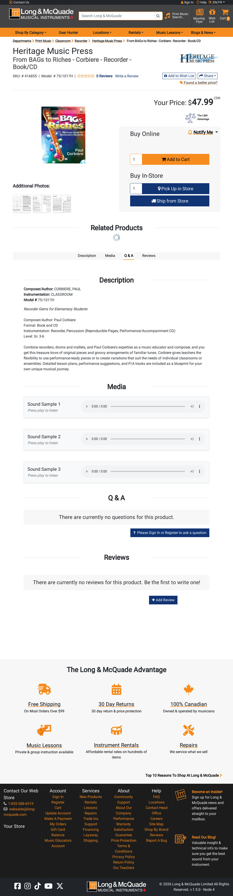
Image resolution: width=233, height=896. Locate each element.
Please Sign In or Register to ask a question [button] (169, 533)
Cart (58, 808)
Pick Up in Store (175, 188)
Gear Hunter (68, 32)
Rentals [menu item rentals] (135, 32)
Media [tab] (110, 255)
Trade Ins (90, 818)
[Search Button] (158, 16)
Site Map (156, 824)
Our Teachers (123, 868)
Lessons (90, 808)
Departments (22, 41)
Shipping (91, 840)
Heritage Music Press (107, 41)
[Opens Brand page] (198, 58)
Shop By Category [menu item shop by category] (29, 32)
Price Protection (123, 840)
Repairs (91, 813)
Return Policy (123, 862)
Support (90, 824)
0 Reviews (104, 76)
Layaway (91, 835)
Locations (157, 802)
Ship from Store (169, 201)
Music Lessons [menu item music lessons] (168, 32)
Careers (156, 818)
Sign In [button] (187, 2)
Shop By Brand (156, 829)
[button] (224, 16)
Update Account (58, 813)
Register (57, 802)
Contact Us (19, 2)
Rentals (91, 802)
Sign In (57, 797)
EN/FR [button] (215, 2)
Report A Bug (156, 840)
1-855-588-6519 (18, 803)
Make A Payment (58, 818)
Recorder (81, 41)
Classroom (63, 41)
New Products (91, 797)
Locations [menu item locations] (101, 32)
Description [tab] (87, 255)
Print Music (43, 41)
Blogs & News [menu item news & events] (202, 32)
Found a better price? (199, 82)
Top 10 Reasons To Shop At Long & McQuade (183, 775)
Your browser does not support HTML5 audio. (143, 406)
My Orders (58, 824)
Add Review (163, 600)
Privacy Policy (123, 857)
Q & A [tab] (128, 255)
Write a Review (127, 76)
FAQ (156, 797)
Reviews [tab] (148, 255)
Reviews (156, 835)
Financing (91, 829)
